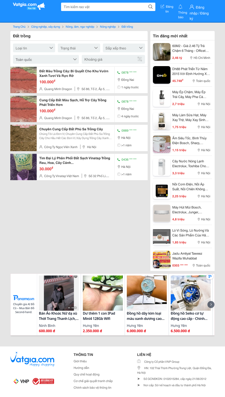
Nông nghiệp (108, 26)
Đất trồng (127, 26)
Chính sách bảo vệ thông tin (92, 387)
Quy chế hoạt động (87, 374)
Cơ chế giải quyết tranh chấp (93, 381)
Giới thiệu (80, 361)
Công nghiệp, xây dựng (45, 26)
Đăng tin (167, 7)
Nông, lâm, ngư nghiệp (80, 26)
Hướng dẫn (81, 367)
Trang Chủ (19, 26)
